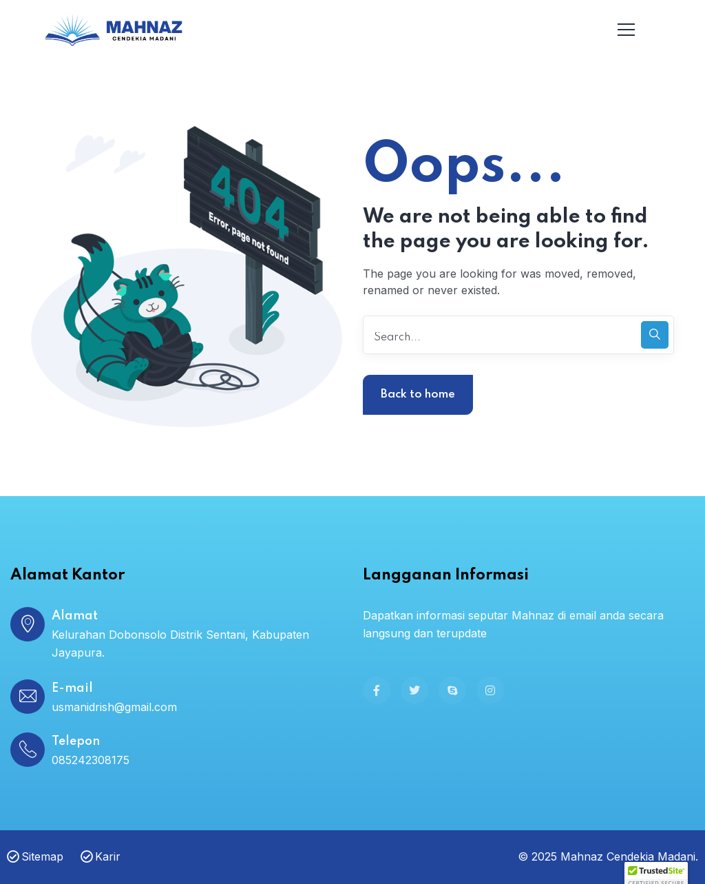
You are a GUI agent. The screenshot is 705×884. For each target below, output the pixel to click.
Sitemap (35, 856)
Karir (100, 856)
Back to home (418, 394)
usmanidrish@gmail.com (114, 707)
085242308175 (90, 760)
